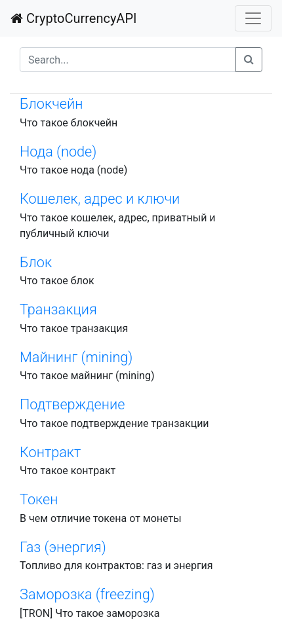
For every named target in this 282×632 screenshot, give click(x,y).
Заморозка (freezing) (87, 594)
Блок (36, 262)
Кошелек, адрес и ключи (100, 199)
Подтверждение (72, 404)
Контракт (50, 452)
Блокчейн (51, 104)
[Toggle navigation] (253, 18)
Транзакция (58, 309)
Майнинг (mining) (76, 357)
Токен (39, 499)
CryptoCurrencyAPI (73, 18)
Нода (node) (58, 151)
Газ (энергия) (63, 547)
